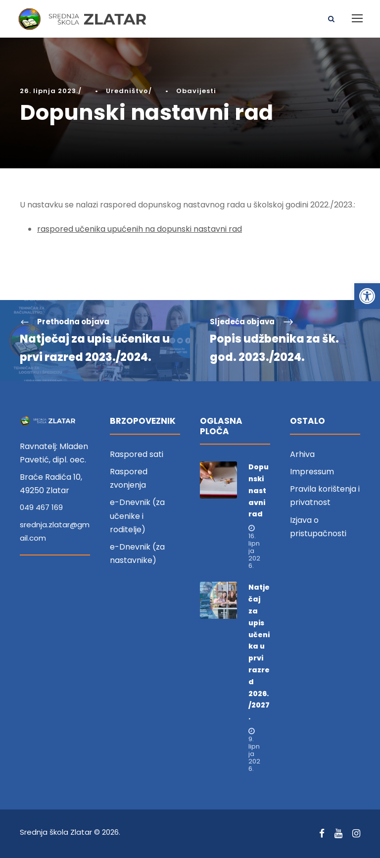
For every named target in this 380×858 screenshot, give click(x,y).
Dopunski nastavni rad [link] (258, 490)
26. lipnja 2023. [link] (49, 91)
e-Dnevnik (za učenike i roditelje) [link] (137, 516)
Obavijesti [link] (196, 91)
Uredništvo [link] (127, 91)
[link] (367, 296)
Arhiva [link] (302, 454)
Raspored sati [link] (136, 454)
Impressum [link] (312, 471)
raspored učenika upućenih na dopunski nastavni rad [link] (139, 229)
